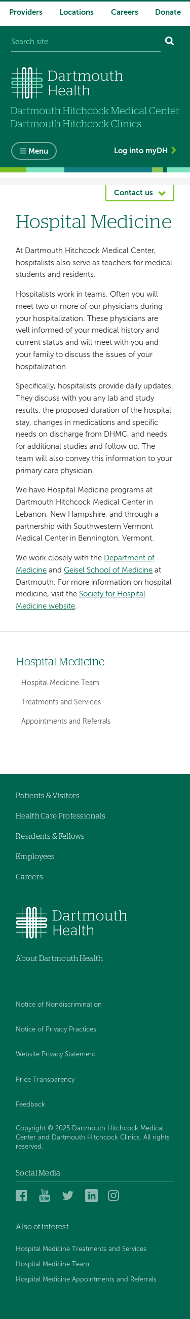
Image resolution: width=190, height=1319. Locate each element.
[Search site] (86, 42)
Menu (38, 151)
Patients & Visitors (48, 796)
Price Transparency (45, 1080)
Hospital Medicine (60, 662)
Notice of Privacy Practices (56, 1029)
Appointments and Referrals (65, 721)
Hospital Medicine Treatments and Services (81, 1249)
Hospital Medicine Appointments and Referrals (86, 1279)
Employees (35, 857)
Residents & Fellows (50, 836)
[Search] (170, 42)
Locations (76, 12)
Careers (124, 12)
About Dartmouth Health (59, 958)
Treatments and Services (61, 702)
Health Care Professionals (61, 816)
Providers (26, 12)
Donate (168, 12)
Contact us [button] (133, 193)
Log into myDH (141, 151)
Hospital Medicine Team (60, 683)
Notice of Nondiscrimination (59, 1005)
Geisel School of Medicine (108, 570)
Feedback (30, 1104)
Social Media (38, 1173)
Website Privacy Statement (55, 1054)
